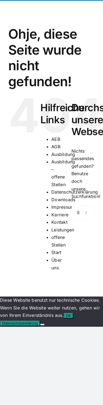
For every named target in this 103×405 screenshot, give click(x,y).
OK (68, 316)
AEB (55, 139)
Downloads (63, 199)
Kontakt (59, 222)
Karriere (59, 214)
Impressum (62, 207)
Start (56, 252)
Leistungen (62, 230)
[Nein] (42, 324)
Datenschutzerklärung (20, 323)
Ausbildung (63, 154)
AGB (55, 146)
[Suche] (78, 213)
